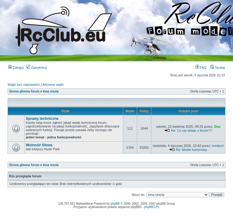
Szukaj (217, 67)
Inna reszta (51, 91)
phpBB (115, 203)
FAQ (201, 67)
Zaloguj (16, 67)
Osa (217, 126)
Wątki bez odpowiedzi (24, 84)
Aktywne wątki (53, 84)
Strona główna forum (24, 91)
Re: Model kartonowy (191, 149)
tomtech (218, 146)
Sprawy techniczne (42, 118)
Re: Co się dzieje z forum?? (191, 130)
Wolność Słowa (39, 145)
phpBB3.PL (152, 207)
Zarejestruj (36, 67)
